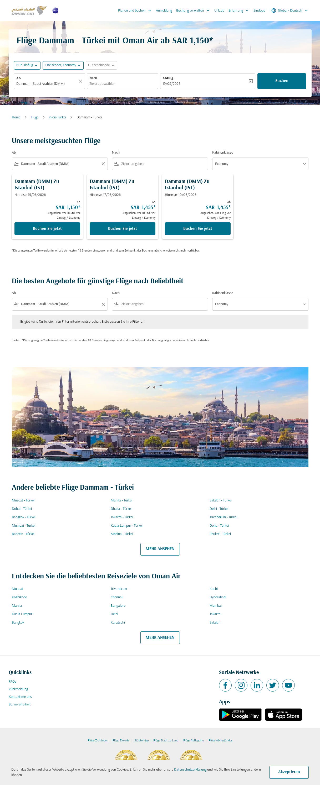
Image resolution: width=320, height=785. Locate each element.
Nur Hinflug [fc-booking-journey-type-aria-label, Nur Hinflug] (24, 65)
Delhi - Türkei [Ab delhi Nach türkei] (219, 509)
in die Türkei (57, 117)
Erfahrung (239, 10)
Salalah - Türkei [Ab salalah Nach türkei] (221, 501)
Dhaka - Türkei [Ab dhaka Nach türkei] (121, 509)
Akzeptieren (289, 772)
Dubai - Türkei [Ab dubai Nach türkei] (22, 509)
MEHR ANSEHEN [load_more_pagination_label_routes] (160, 549)
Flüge (34, 117)
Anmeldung (164, 11)
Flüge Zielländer (98, 740)
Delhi (114, 614)
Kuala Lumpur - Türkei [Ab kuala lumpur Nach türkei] (127, 526)
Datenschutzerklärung (190, 770)
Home (16, 117)
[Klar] (81, 81)
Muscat (17, 589)
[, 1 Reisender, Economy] (60, 65)
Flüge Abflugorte (193, 740)
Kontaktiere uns (20, 697)
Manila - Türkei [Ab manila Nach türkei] (121, 501)
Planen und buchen (136, 10)
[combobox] (46, 84)
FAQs (12, 682)
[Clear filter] (103, 164)
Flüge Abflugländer (220, 740)
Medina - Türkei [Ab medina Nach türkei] (122, 534)
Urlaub (219, 11)
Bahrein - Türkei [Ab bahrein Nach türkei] (23, 534)
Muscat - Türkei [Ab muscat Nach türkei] (23, 501)
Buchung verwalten (194, 10)
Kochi (214, 589)
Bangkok (18, 623)
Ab (18, 78)
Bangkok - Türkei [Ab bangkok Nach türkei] (23, 517)
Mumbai (216, 606)
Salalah (215, 623)
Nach (93, 78)
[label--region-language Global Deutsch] (290, 10)
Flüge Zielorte (121, 740)
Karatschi (118, 623)
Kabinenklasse (222, 153)
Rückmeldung (18, 689)
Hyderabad (218, 597)
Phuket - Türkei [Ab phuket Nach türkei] (220, 534)
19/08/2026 (171, 84)
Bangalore (118, 606)
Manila (17, 606)
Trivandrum (119, 589)
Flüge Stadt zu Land (165, 740)
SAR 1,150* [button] (192, 41)
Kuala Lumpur (22, 614)
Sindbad (259, 11)
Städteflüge (141, 740)
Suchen (281, 81)
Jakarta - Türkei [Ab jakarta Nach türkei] (122, 517)
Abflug (167, 78)
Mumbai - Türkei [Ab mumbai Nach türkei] (23, 526)
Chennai (117, 597)
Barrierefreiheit (20, 704)
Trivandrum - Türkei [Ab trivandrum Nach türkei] (223, 517)
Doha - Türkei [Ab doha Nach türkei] (219, 526)
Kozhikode (19, 597)
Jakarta (215, 614)
